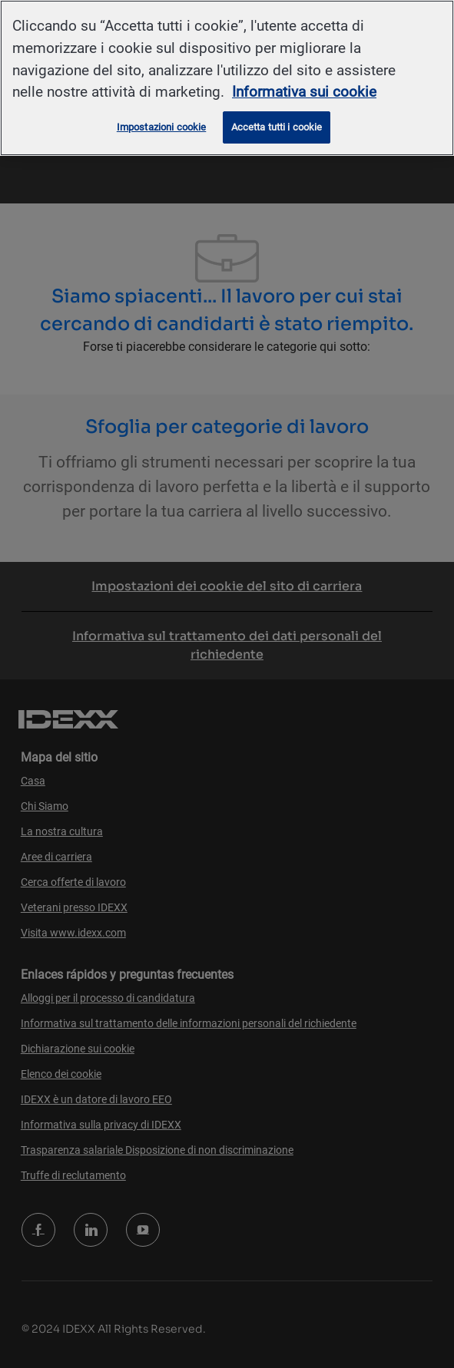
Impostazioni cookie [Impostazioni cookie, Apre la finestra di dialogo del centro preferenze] (161, 127)
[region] (227, 78)
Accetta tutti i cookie (277, 127)
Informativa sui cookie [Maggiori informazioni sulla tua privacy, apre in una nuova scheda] (304, 92)
